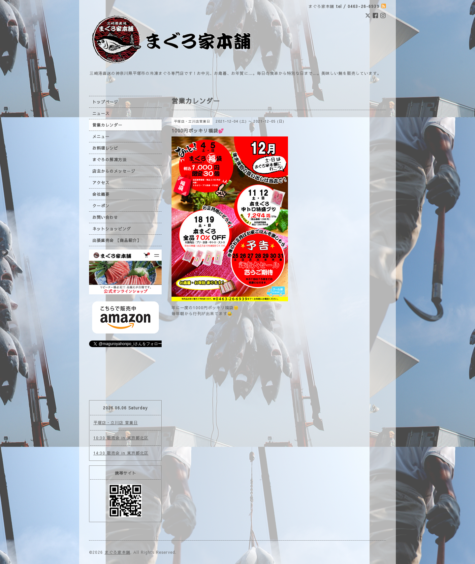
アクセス (101, 182)
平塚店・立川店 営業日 (115, 422)
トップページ (105, 101)
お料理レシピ (105, 148)
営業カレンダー (107, 125)
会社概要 (101, 194)
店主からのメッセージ (113, 171)
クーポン (101, 205)
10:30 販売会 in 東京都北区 (120, 437)
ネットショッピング (111, 228)
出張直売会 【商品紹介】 (116, 240)
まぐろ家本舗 (117, 552)
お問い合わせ (105, 217)
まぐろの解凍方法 (109, 159)
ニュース (101, 113)
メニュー (101, 136)
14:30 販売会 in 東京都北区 (120, 453)
